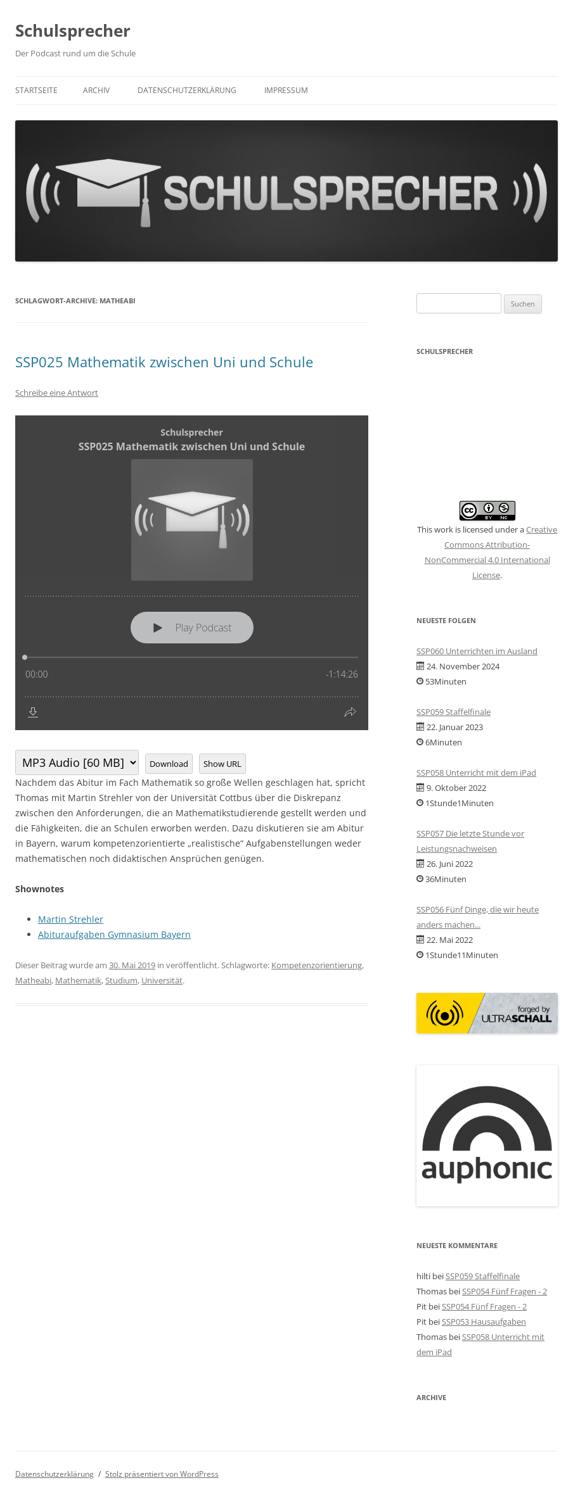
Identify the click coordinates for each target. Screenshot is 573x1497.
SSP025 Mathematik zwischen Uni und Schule (164, 361)
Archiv (96, 90)
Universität (162, 980)
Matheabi (33, 980)
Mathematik (78, 980)
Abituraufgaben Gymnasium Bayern (114, 934)
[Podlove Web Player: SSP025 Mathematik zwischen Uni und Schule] (191, 572)
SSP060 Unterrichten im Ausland (477, 651)
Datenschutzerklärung (187, 90)
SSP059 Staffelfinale (453, 711)
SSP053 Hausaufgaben (484, 1321)
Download (169, 763)
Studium (121, 980)
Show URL (222, 763)
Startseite (36, 90)
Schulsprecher (73, 30)
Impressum (286, 90)
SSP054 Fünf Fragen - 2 (504, 1291)
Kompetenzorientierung (316, 965)
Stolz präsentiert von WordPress (162, 1474)
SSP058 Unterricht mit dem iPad (476, 772)
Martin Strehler (70, 919)
